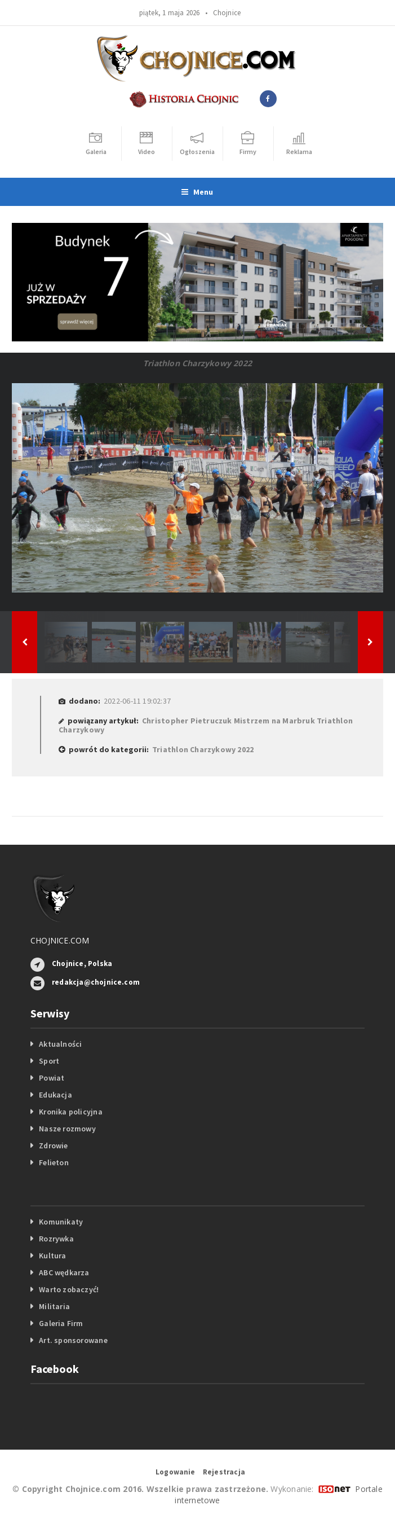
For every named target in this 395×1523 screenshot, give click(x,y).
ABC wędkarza (64, 1272)
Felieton (54, 1162)
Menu (197, 191)
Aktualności (60, 1044)
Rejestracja (224, 1472)
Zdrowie (53, 1145)
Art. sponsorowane (73, 1340)
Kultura (52, 1255)
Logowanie (176, 1472)
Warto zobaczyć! (69, 1289)
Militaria (54, 1306)
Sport (49, 1061)
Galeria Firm (61, 1323)
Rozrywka (56, 1239)
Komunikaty (61, 1222)
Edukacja (55, 1095)
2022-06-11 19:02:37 (137, 701)
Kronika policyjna (71, 1112)
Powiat (51, 1078)
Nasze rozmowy (67, 1128)
